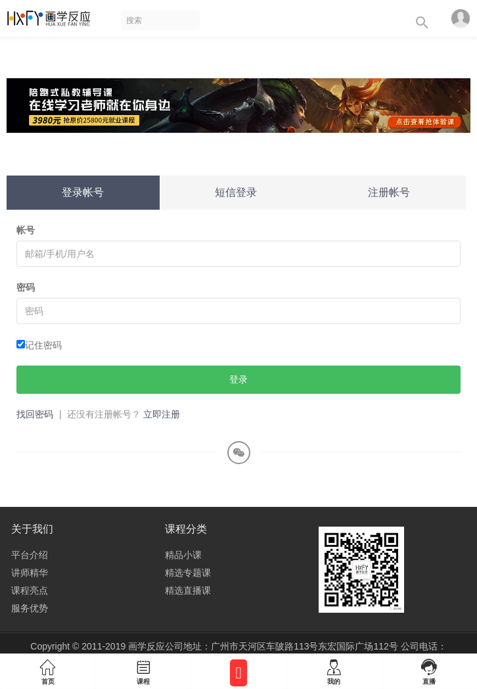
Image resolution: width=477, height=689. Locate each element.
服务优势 (29, 608)
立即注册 (161, 414)
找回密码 (34, 414)
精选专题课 (188, 572)
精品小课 (183, 555)
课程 (143, 669)
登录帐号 (83, 192)
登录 (238, 379)
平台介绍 (29, 555)
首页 (47, 669)
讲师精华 (29, 572)
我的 (334, 669)
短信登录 (236, 192)
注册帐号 (389, 192)
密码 (25, 287)
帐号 (25, 230)
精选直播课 (188, 590)
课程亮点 (29, 590)
